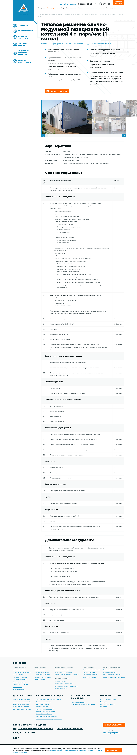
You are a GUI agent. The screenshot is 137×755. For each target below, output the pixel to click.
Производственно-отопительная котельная (67, 675)
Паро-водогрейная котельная (112, 675)
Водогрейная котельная (110, 672)
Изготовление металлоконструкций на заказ (49, 719)
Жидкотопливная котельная (42, 675)
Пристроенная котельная (90, 675)
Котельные (23, 26)
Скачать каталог (113, 725)
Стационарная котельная (20, 679)
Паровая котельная (108, 670)
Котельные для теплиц (61, 688)
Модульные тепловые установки (23, 53)
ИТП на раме (103, 702)
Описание (44, 44)
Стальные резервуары (23, 37)
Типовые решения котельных (65, 14)
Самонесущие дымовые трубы (22, 702)
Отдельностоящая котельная (91, 670)
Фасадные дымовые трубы (21, 704)
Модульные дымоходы (77, 702)
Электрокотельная (40, 679)
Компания (101, 8)
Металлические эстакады (43, 702)
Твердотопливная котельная (43, 677)
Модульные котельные (19, 670)
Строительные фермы (42, 704)
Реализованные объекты (74, 8)
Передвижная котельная (20, 677)
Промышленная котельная (20, 684)
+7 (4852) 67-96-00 (102, 4)
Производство (111, 8)
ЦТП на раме (103, 706)
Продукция (42, 8)
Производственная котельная (63, 672)
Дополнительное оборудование (99, 44)
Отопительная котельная (62, 670)
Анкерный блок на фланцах (44, 714)
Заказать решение (56, 91)
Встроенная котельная (89, 677)
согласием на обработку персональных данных (64, 750)
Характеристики (57, 44)
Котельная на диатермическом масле (114, 677)
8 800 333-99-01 (85, 4)
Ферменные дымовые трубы (21, 699)
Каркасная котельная (19, 689)
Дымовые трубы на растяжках (22, 709)
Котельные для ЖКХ (60, 681)
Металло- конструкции (24, 61)
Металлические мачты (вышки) (45, 709)
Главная (40, 14)
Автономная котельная (19, 682)
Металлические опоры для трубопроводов (48, 699)
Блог (16, 738)
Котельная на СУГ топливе (42, 672)
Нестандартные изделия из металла (46, 716)
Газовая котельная (40, 670)
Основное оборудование (75, 44)
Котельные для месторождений (64, 684)
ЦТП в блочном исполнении (108, 704)
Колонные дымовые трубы (21, 706)
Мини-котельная (17, 687)
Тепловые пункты (22, 44)
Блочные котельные (19, 675)
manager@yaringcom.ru (67, 4)
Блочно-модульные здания (30, 725)
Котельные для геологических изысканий (66, 686)
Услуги (63, 8)
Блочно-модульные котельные (22, 672)
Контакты (120, 8)
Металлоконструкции (49, 695)
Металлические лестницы (43, 706)
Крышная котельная (89, 672)
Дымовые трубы (25, 31)
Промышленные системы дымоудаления (83, 704)
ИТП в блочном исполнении (108, 699)
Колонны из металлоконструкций (45, 711)
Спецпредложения (53, 8)
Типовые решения (90, 8)
